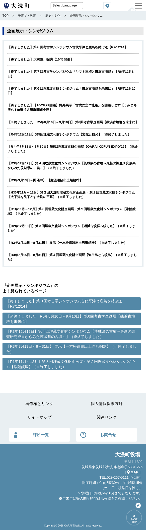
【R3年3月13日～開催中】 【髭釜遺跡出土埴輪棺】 (45, 180)
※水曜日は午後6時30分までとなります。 (110, 493)
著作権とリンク (39, 403)
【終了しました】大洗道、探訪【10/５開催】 (40, 59)
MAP (134, 472)
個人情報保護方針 (107, 403)
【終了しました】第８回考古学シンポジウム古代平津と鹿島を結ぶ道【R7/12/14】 (67, 47)
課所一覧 (41, 435)
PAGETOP (134, 521)
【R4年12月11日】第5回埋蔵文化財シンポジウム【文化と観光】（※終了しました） (69, 134)
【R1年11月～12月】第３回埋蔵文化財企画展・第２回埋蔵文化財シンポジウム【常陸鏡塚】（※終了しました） (70, 364)
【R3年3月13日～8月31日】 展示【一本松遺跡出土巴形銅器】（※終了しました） (67, 243)
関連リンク (107, 417)
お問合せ (108, 435)
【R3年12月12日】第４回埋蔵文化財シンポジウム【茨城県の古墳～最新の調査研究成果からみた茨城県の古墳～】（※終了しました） (70, 334)
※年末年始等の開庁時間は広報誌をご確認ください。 (101, 498)
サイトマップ (39, 417)
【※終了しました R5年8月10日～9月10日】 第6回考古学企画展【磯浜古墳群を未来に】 (73, 122)
